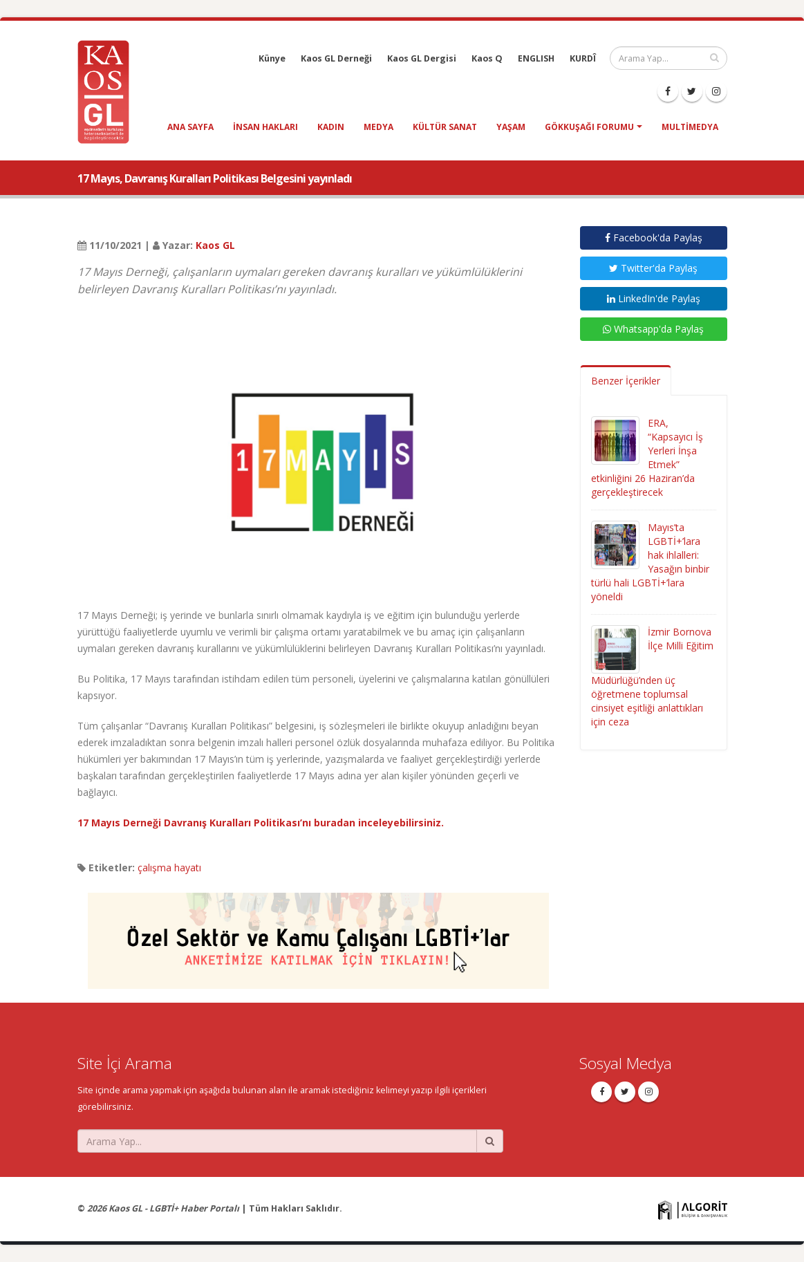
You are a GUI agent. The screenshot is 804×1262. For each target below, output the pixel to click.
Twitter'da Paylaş (653, 268)
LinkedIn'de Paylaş (653, 298)
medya (378, 127)
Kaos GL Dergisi (421, 58)
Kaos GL (215, 245)
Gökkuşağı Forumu (589, 127)
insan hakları (265, 127)
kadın (330, 127)
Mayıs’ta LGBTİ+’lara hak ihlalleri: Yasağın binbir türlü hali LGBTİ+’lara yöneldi (650, 562)
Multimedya (690, 127)
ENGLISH (536, 58)
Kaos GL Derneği (336, 58)
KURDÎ (583, 58)
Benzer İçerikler (625, 380)
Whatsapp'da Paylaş (653, 328)
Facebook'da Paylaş (653, 237)
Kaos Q (487, 58)
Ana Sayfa (190, 127)
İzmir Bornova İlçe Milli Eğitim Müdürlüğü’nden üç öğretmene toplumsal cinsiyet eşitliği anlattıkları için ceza (652, 676)
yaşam (510, 127)
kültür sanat (445, 127)
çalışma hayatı (169, 867)
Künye (272, 58)
